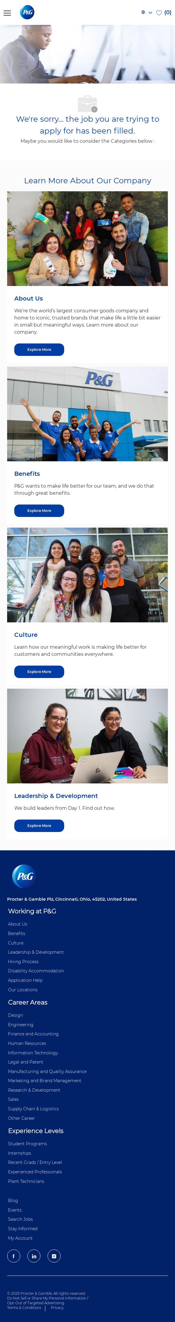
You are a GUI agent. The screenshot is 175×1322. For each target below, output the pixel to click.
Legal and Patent (25, 1062)
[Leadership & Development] (39, 826)
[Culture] (39, 672)
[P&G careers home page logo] (37, 12)
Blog (13, 1200)
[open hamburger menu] (7, 12)
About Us (17, 924)
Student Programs (27, 1143)
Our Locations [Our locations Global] (22, 989)
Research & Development (34, 1090)
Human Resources (27, 1043)
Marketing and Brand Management (44, 1080)
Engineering (21, 1024)
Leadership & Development (36, 952)
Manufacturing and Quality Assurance (47, 1071)
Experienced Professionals (35, 1172)
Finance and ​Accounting (33, 1034)
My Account (20, 1238)
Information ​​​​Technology (33, 1053)
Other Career (21, 1118)
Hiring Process (23, 961)
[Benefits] (39, 511)
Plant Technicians (26, 1181)
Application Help (25, 980)
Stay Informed (22, 1228)
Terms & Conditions (24, 1307)
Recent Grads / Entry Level (35, 1162)
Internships (19, 1153)
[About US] (39, 349)
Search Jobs (20, 1219)
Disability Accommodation (36, 971)
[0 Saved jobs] (163, 12)
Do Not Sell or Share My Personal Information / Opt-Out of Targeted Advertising (47, 1300)
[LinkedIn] (33, 1255)
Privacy (57, 1307)
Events (15, 1210)
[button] (146, 12)
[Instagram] (54, 1255)
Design (15, 1015)
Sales (13, 1099)
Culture (15, 943)
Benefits (16, 933)
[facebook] (13, 1255)
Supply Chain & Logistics (33, 1108)
